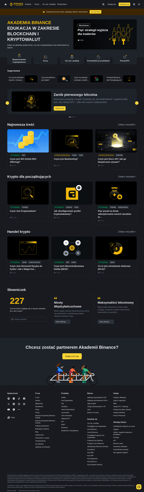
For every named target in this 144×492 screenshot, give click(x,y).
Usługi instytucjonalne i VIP (96, 406)
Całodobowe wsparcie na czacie (124, 426)
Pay (62, 403)
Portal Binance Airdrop (120, 449)
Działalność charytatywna (69, 430)
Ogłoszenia (39, 403)
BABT (63, 424)
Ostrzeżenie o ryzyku (42, 438)
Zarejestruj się (124, 4)
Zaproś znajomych (119, 400)
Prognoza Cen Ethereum (95, 443)
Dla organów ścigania (120, 452)
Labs (88, 409)
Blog (36, 432)
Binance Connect (93, 412)
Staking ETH (65, 418)
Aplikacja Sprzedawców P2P (96, 397)
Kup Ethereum (92, 461)
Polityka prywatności (42, 426)
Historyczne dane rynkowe (122, 409)
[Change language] (134, 4)
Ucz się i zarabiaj (93, 423)
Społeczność (39, 435)
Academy (64, 406)
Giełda (63, 397)
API (114, 440)
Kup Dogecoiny (92, 458)
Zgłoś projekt (91, 403)
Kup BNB (90, 452)
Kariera (37, 400)
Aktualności (39, 406)
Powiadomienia (40, 441)
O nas (37, 397)
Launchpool (65, 412)
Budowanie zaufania (42, 429)
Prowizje (116, 437)
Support (116, 429)
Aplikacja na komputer (42, 447)
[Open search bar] (103, 4)
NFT (62, 421)
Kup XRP (90, 455)
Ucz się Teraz (95, 12)
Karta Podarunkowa (68, 409)
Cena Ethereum (92, 432)
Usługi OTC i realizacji (120, 406)
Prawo (37, 412)
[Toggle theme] (139, 4)
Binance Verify (118, 443)
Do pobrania (39, 444)
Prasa (37, 409)
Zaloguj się (111, 4)
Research (64, 427)
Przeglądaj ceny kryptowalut (96, 426)
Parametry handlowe (120, 446)
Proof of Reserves (119, 415)
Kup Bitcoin (91, 449)
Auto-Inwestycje (66, 415)
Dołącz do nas (72, 356)
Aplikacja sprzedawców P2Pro (97, 400)
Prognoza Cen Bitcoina (95, 440)
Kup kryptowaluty (67, 400)
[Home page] (16, 4)
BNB (114, 403)
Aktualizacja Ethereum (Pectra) (97, 446)
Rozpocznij (59, 108)
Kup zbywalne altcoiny (94, 464)
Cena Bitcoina (92, 429)
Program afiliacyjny (119, 397)
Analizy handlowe (119, 412)
